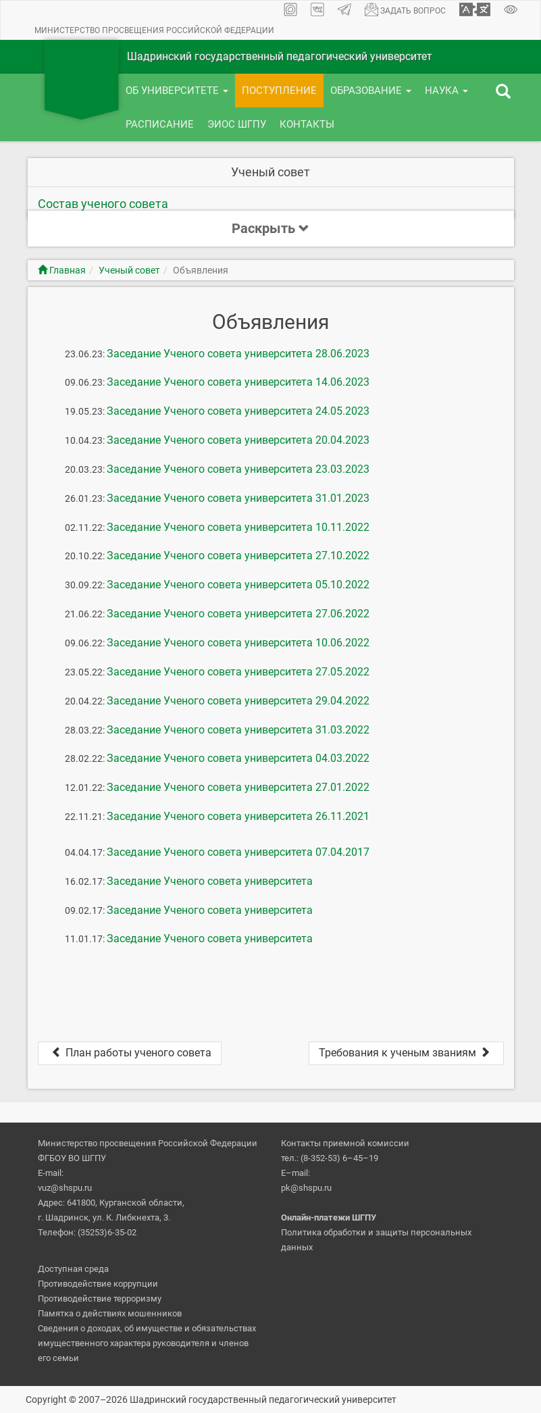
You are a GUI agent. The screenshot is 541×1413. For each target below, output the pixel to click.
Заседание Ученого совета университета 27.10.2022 (238, 555)
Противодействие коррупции (98, 1284)
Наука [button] (446, 90)
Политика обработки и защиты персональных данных (376, 1239)
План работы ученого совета (129, 1052)
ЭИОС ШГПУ (236, 124)
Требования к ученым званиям (406, 1052)
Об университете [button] (177, 90)
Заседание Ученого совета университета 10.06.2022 (238, 642)
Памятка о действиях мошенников (110, 1313)
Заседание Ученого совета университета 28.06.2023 (238, 353)
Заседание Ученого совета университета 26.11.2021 (238, 816)
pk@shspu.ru (306, 1188)
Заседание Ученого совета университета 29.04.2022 (238, 700)
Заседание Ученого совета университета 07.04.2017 (238, 852)
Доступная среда (73, 1269)
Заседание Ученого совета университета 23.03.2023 (238, 469)
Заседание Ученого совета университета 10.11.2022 (238, 527)
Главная (62, 270)
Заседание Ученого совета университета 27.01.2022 (238, 787)
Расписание (160, 124)
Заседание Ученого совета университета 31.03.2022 (238, 729)
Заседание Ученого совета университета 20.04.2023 (238, 440)
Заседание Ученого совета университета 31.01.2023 (238, 498)
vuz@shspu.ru (65, 1188)
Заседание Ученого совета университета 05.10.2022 (238, 584)
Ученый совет (129, 270)
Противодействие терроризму (99, 1298)
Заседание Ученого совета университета (210, 881)
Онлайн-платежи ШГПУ (328, 1217)
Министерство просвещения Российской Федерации (154, 30)
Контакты (307, 124)
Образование (370, 90)
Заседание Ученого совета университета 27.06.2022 (238, 613)
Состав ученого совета (103, 204)
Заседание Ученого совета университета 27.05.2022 (238, 671)
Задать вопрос (405, 9)
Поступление (279, 90)
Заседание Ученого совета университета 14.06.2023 (238, 382)
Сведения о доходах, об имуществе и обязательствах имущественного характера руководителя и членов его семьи (147, 1343)
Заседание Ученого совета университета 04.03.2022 (238, 758)
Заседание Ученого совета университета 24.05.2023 (238, 411)
